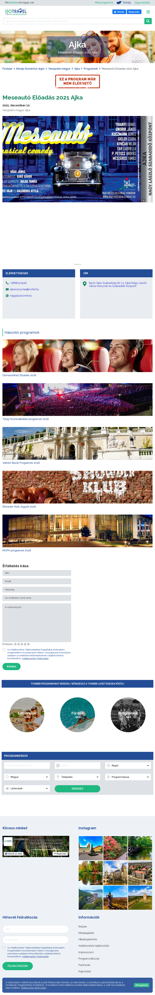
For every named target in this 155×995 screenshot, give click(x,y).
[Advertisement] (77, 243)
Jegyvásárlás (142, 2)
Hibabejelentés (87, 939)
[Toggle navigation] (148, 12)
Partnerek (84, 965)
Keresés (77, 788)
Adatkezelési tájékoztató (93, 945)
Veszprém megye (59, 68)
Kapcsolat (84, 971)
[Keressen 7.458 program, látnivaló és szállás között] (73, 21)
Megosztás (60, 854)
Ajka (77, 68)
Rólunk (82, 926)
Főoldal (7, 68)
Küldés (11, 666)
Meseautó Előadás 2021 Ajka (46, 97)
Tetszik (13, 854)
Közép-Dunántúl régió (30, 68)
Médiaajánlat (86, 933)
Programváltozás (88, 958)
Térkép (123, 2)
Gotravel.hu (20, 839)
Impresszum (86, 952)
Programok (91, 68)
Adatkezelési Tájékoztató (35, 658)
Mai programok (104, 2)
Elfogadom (142, 985)
